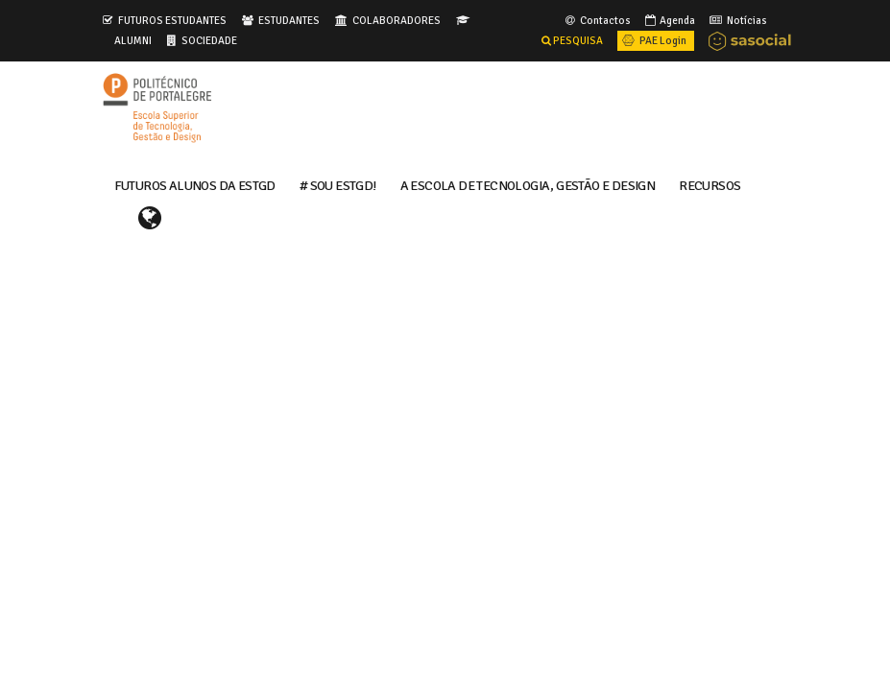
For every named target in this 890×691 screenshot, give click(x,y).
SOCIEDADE (209, 40)
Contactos (597, 20)
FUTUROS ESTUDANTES (172, 20)
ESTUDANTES (289, 20)
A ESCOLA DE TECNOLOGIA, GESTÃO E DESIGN (528, 184)
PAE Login (652, 40)
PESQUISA (572, 40)
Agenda (668, 20)
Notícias (737, 20)
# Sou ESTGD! (338, 184)
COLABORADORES (396, 20)
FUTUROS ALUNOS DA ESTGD (195, 184)
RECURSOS (709, 184)
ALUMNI (133, 40)
